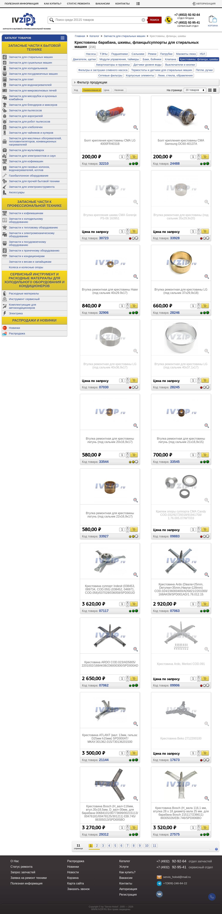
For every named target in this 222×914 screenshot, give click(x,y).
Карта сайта (75, 883)
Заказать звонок (78, 889)
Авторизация (205, 3)
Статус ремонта (96, 3)
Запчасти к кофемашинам (26, 213)
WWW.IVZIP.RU (99, 909)
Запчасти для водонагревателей (30, 84)
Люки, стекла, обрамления (175, 75)
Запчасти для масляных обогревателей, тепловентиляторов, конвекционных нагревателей (35, 141)
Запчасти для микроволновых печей (33, 90)
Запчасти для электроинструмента (32, 186)
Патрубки (166, 53)
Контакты (141, 3)
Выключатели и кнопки (180, 64)
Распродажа (17, 333)
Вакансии (121, 3)
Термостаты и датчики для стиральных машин (161, 70)
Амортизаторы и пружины (113, 64)
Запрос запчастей (22, 872)
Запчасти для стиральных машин (31, 57)
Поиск (154, 19)
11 (154, 845)
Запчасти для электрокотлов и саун (32, 155)
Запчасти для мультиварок (26, 150)
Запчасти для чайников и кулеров (31, 132)
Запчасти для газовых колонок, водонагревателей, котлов (29, 168)
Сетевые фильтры (110, 75)
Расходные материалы (24, 293)
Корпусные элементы (140, 75)
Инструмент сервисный (24, 299)
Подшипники (119, 53)
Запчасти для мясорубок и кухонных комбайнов (33, 97)
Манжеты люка (186, 53)
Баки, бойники (152, 59)
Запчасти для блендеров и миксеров (33, 104)
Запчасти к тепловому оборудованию (33, 227)
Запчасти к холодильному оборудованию (26, 220)
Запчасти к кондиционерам (27, 256)
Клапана (170, 59)
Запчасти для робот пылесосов (29, 121)
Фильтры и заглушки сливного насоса (102, 70)
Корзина (73, 877)
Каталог (94, 36)
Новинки (14, 327)
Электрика (16, 313)
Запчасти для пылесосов (25, 110)
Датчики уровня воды (147, 64)
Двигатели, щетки (84, 59)
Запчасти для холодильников (28, 68)
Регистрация (128, 894)
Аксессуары (16, 192)
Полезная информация (40, 3)
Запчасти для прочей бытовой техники (34, 181)
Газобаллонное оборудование (28, 175)
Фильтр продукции (92, 82)
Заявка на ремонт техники (28, 877)
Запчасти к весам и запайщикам (30, 261)
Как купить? (71, 3)
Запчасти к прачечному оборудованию (34, 250)
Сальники (137, 53)
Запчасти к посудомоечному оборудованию (27, 243)
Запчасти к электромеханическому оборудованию (31, 234)
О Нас (14, 861)
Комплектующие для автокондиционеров (22, 306)
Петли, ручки (204, 70)
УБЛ (202, 53)
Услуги (123, 866)
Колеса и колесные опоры (26, 267)
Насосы (91, 53)
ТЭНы (103, 53)
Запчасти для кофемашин (26, 161)
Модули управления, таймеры (119, 59)
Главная (80, 36)
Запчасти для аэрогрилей (26, 115)
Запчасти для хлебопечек (26, 127)
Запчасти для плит (21, 79)
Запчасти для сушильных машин (30, 62)
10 (146, 845)
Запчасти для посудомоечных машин (33, 73)
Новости (11, 3)
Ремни (152, 53)
